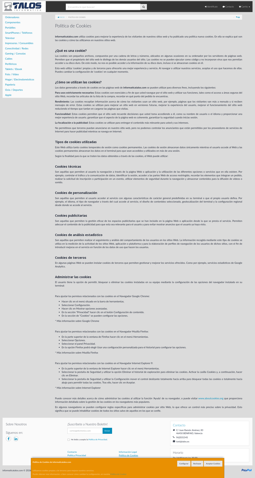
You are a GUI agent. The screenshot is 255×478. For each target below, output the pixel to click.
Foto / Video (12, 74)
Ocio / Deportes (14, 89)
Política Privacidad (76, 455)
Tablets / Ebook (13, 69)
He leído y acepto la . (89, 439)
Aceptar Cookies (213, 463)
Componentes (12, 22)
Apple (8, 94)
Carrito (244, 6)
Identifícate (211, 6)
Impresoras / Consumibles (19, 43)
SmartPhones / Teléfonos (18, 32)
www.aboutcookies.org (210, 398)
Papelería (10, 84)
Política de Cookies (118, 474)
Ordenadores (12, 17)
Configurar (184, 463)
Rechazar (197, 463)
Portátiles (10, 27)
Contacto (228, 6)
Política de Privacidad (98, 439)
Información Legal (128, 451)
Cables (8, 58)
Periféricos (11, 63)
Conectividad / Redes (16, 48)
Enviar (107, 430)
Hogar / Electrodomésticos (19, 79)
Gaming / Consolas (15, 53)
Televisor (10, 37)
